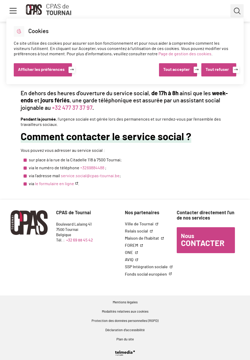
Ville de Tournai (139, 224)
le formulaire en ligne (54, 184)
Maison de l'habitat (142, 238)
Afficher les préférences (41, 69)
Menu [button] (13, 10)
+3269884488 (92, 168)
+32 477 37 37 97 (72, 108)
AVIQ (129, 260)
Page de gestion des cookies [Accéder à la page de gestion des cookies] (184, 54)
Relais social (137, 231)
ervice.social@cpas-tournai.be (91, 176)
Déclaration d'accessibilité (125, 330)
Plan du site (125, 339)
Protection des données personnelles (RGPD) (125, 321)
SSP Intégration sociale (147, 267)
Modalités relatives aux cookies (125, 311)
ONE (129, 252)
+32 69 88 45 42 (79, 240)
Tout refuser (217, 69)
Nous (202, 240)
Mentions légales (125, 302)
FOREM (132, 245)
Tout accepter (176, 69)
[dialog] (125, 51)
